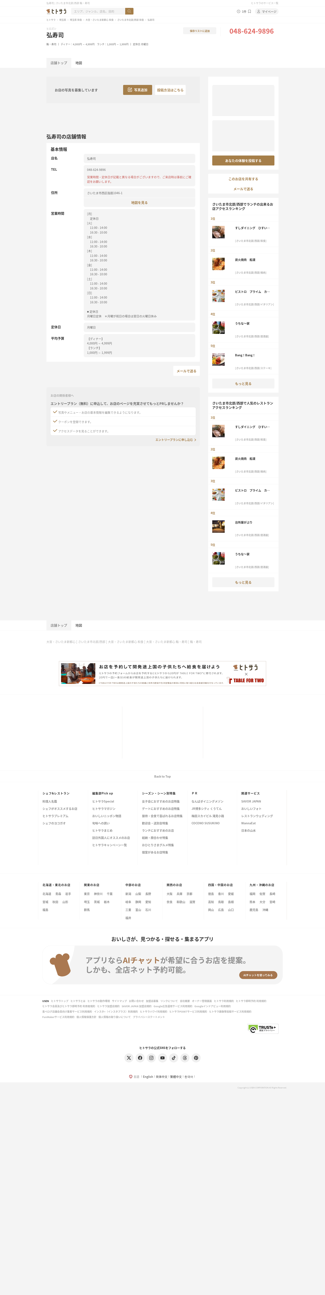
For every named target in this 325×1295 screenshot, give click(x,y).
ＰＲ (195, 793)
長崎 (272, 894)
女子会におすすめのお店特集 (161, 801)
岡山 (211, 910)
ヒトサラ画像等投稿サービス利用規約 (230, 1011)
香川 (221, 894)
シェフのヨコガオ (54, 823)
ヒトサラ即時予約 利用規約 (251, 1001)
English (148, 1076)
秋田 (55, 902)
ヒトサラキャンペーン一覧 (109, 845)
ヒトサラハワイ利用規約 (153, 1011)
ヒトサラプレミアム (55, 816)
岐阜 (128, 902)
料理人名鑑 (49, 801)
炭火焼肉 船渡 (245, 259)
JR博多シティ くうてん (207, 809)
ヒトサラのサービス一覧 (264, 3)
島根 (231, 902)
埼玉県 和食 (76, 19)
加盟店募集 (152, 1001)
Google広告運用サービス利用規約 (173, 1006)
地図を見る (139, 202)
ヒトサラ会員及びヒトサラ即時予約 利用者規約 (68, 1006)
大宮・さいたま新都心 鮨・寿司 (166, 642)
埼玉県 (62, 19)
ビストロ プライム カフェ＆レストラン (252, 291)
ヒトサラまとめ (102, 830)
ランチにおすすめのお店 (158, 830)
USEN (45, 1001)
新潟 (128, 894)
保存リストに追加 (200, 31)
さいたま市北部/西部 (91, 642)
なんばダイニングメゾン (207, 801)
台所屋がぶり (243, 522)
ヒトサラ (51, 19)
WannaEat (248, 823)
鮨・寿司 (51, 44)
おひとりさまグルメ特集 (158, 845)
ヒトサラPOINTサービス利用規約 (188, 1011)
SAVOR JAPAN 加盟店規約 (137, 1006)
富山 (138, 910)
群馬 (87, 910)
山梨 (138, 894)
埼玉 (87, 902)
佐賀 (262, 894)
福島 (45, 910)
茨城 (97, 902)
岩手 (68, 894)
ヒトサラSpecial (103, 801)
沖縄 (265, 910)
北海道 (46, 894)
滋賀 (192, 902)
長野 (148, 894)
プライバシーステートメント (149, 1017)
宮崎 (272, 902)
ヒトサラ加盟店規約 (108, 1006)
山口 (231, 910)
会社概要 (185, 1001)
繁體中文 (176, 1076)
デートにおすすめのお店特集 (161, 809)
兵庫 (179, 894)
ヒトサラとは (77, 1001)
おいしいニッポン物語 (106, 816)
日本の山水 (248, 830)
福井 (128, 918)
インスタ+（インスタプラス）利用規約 (116, 1011)
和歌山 (181, 902)
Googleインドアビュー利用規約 (212, 1006)
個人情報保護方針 (86, 1017)
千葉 (110, 894)
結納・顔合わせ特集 (155, 838)
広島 (221, 910)
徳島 (211, 894)
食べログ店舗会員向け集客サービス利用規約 (67, 1011)
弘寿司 (55, 35)
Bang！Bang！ (245, 355)
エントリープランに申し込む (174, 439)
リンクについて (169, 1001)
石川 (148, 910)
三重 (128, 910)
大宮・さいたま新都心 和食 (100, 19)
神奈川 (98, 894)
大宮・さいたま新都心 (60, 642)
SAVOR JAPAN (251, 801)
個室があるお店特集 (155, 852)
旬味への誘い (101, 823)
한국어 (188, 1076)
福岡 (252, 894)
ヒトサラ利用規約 (224, 1001)
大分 (262, 902)
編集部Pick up (102, 793)
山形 (65, 902)
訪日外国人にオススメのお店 (111, 838)
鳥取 (221, 902)
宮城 (45, 902)
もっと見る (243, 383)
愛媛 (231, 894)
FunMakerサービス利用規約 (58, 1017)
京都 (189, 894)
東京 (87, 894)
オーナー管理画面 (202, 1001)
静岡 (138, 902)
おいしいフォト (251, 809)
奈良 (169, 902)
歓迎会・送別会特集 (155, 823)
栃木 (107, 902)
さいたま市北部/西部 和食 (130, 19)
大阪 (169, 894)
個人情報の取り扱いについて (114, 1017)
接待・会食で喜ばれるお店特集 (162, 816)
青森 (58, 894)
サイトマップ (119, 1001)
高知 (211, 902)
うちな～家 (242, 323)
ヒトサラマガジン (103, 809)
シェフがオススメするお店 (59, 809)
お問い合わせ (136, 1001)
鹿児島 (254, 910)
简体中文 (161, 1076)
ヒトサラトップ (59, 1001)
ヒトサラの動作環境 (98, 1001)
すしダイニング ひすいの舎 (252, 228)
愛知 (148, 902)
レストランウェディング (257, 816)
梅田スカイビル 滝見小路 (208, 816)
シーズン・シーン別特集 (159, 793)
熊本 (252, 902)
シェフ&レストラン (56, 793)
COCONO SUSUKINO (206, 823)
